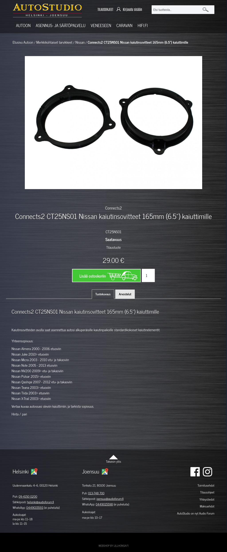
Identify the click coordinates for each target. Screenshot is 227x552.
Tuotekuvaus (103, 294)
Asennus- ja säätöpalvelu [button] (60, 25)
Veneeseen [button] (101, 25)
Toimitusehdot (206, 485)
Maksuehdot (207, 506)
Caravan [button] (124, 25)
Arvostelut (125, 294)
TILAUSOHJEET (105, 9)
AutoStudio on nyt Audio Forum (195, 513)
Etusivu (18, 42)
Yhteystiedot (206, 499)
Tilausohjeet (207, 492)
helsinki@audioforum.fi (40, 502)
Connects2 (113, 207)
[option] (59, 197)
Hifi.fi (143, 25)
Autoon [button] (23, 25)
